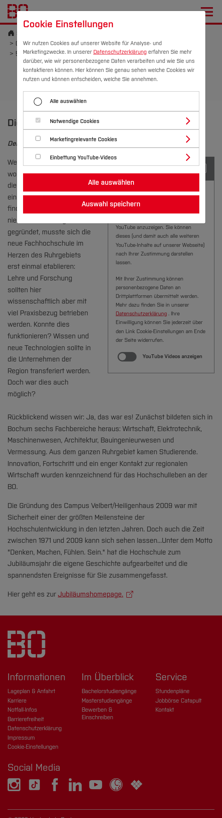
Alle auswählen (68, 101)
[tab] (114, 120)
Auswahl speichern (111, 204)
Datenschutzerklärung (120, 52)
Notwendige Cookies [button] (74, 121)
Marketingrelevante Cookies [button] (83, 139)
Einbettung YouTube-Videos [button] (83, 157)
